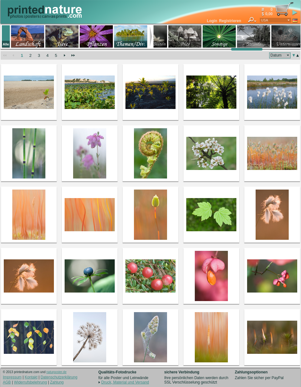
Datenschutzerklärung (59, 377)
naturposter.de (56, 372)
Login (212, 21)
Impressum (12, 377)
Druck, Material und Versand (125, 382)
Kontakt (31, 377)
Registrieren (230, 21)
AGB (7, 382)
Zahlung (57, 382)
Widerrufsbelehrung (30, 382)
